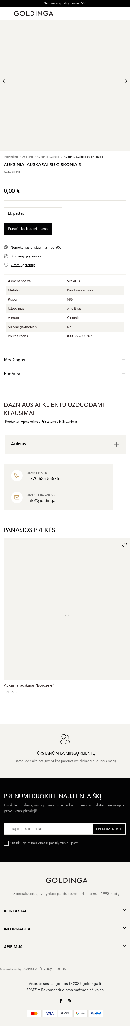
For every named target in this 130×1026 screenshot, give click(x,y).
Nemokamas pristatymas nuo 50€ (65, 3)
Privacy (45, 968)
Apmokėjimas (30, 421)
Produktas (12, 421)
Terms (60, 968)
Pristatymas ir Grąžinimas (59, 421)
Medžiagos (65, 360)
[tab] (65, 360)
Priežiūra (65, 374)
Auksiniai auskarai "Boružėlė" (29, 685)
